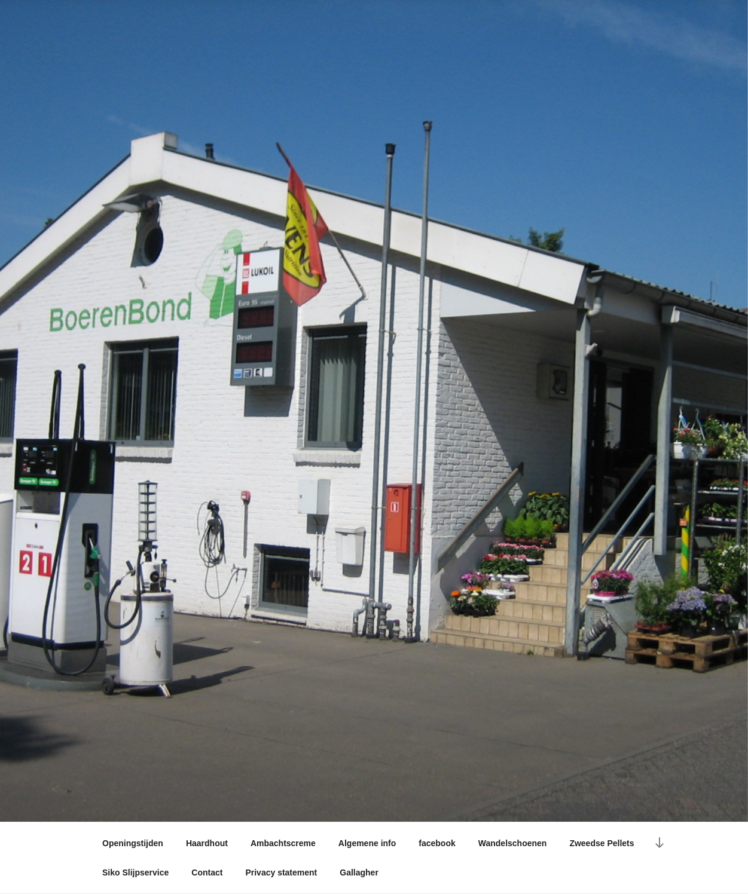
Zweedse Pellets (601, 843)
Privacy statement (281, 872)
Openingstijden (132, 843)
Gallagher (359, 872)
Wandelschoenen (512, 843)
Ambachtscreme (283, 843)
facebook (437, 843)
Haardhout (207, 843)
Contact (206, 872)
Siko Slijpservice (135, 872)
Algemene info (367, 843)
